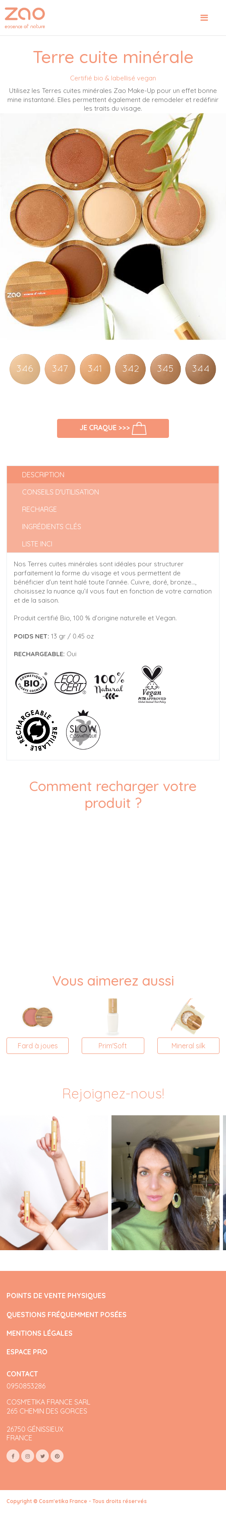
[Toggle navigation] (204, 17)
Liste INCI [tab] (37, 543)
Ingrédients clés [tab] (51, 526)
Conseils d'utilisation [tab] (60, 492)
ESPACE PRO (27, 1352)
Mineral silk (188, 1045)
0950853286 (25, 1386)
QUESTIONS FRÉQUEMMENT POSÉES (66, 1315)
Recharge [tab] (39, 509)
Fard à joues (38, 1045)
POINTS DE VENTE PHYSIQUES (56, 1296)
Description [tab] (43, 474)
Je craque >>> (113, 428)
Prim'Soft (113, 1045)
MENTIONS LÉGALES (39, 1333)
